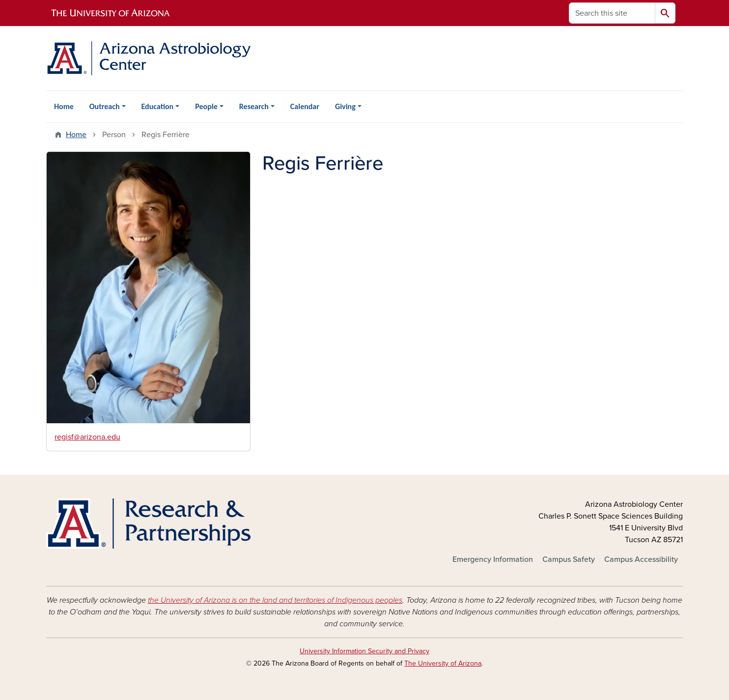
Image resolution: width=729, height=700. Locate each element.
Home (64, 106)
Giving (345, 106)
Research (254, 106)
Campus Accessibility (641, 559)
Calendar (304, 106)
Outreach (104, 106)
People (206, 106)
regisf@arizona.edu (87, 437)
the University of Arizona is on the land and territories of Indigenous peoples (275, 600)
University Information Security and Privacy (364, 651)
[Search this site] (612, 13)
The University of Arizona (442, 663)
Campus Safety (568, 559)
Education (157, 106)
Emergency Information (492, 559)
